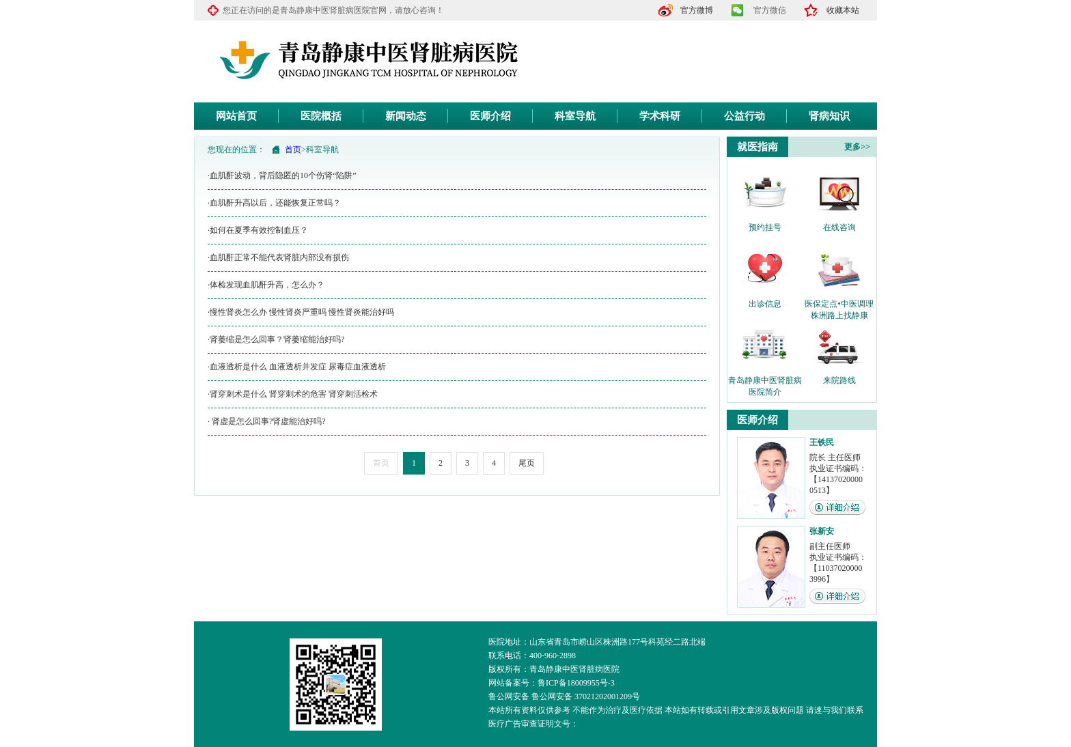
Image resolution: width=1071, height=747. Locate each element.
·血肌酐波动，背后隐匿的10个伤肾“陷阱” (282, 175)
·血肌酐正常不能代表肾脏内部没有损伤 (278, 257)
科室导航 (575, 116)
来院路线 (839, 380)
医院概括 (321, 116)
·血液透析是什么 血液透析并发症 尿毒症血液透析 (297, 366)
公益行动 (744, 116)
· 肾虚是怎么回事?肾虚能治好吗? (267, 421)
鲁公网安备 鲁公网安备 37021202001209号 (564, 696)
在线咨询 (839, 227)
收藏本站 (842, 10)
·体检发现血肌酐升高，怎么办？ (266, 285)
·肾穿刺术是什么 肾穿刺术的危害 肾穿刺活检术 (293, 394)
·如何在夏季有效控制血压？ (258, 230)
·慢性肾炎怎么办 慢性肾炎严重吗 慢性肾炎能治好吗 (301, 312)
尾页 (526, 463)
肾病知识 (829, 116)
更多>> (857, 147)
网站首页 (236, 116)
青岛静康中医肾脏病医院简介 (765, 381)
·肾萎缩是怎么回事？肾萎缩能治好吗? (276, 339)
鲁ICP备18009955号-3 (576, 683)
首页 (293, 149)
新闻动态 (405, 116)
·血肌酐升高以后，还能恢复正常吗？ (274, 203)
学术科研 (659, 116)
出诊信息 (765, 304)
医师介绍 (490, 116)
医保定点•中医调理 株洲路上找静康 (839, 304)
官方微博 (696, 10)
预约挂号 (765, 227)
